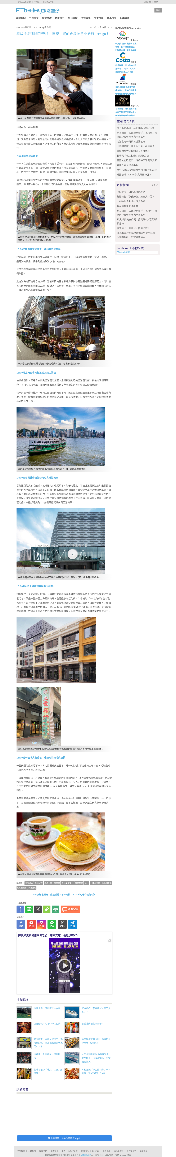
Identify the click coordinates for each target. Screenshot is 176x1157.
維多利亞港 (107, 883)
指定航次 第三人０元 (124, 72)
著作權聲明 (131, 1151)
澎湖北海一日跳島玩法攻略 (47, 1008)
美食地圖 (98, 18)
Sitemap (95, 1151)
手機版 (37, 2)
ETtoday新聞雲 (24, 2)
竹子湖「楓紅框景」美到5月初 (133, 155)
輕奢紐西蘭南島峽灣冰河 (125, 94)
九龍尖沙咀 (95, 883)
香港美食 (29, 883)
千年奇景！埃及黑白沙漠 (125, 109)
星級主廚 (48, 883)
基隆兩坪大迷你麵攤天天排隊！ (133, 151)
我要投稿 (21, 1151)
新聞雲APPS (48, 2)
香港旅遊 (38, 883)
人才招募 (32, 1151)
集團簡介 (54, 1151)
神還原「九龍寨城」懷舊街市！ (133, 228)
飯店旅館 (72, 18)
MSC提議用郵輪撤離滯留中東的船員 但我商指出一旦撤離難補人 (96, 1058)
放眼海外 (59, 18)
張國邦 (57, 883)
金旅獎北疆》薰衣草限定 (125, 43)
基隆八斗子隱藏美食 (127, 165)
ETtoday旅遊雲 (123, 252)
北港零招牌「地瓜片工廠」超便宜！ (136, 146)
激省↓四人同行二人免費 (125, 68)
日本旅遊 (124, 18)
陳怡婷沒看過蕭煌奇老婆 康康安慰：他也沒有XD (48, 935)
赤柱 (87, 883)
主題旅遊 (34, 18)
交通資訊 (85, 18)
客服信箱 (85, 1151)
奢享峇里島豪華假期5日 (125, 115)
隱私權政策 (118, 1151)
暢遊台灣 (46, 18)
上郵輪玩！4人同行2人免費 (47, 1023)
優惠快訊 (111, 18)
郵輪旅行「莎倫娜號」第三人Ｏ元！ (136, 196)
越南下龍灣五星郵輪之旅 (125, 112)
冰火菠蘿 (32, 887)
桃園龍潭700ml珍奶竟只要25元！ (134, 174)
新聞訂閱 (147, 2)
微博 (156, 2)
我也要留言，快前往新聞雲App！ (64, 1138)
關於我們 (43, 1151)
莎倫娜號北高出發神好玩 (125, 65)
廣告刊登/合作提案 (70, 1151)
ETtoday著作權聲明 (83, 894)
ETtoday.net (86, 1155)
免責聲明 (144, 1151)
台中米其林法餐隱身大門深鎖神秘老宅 (137, 170)
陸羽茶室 (79, 883)
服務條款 (106, 1151)
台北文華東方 (67, 883)
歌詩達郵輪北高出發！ (93, 1023)
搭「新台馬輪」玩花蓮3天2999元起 (135, 128)
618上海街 (21, 887)
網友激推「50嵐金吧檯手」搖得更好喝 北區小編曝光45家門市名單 (48, 1043)
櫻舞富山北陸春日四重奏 (125, 90)
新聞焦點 (21, 18)
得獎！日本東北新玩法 (125, 47)
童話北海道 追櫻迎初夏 (125, 87)
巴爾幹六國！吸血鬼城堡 (125, 50)
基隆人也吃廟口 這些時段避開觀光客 (137, 160)
